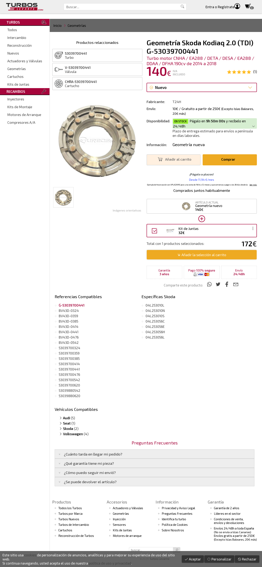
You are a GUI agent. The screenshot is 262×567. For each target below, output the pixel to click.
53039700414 (69, 364)
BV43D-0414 (68, 326)
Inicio (57, 25)
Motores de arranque (127, 535)
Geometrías (16, 69)
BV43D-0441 (68, 332)
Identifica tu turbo (174, 519)
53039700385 (69, 358)
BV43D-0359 (68, 316)
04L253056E (155, 326)
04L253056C (155, 321)
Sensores (119, 524)
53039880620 (69, 396)
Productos (61, 501)
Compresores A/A (21, 122)
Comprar (229, 159)
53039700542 (69, 380)
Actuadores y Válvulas (24, 61)
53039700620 (69, 385)
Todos (12, 30)
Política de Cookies (175, 524)
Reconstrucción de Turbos (76, 535)
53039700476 (69, 374)
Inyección (119, 519)
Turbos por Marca (70, 513)
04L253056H (155, 332)
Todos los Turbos (70, 508)
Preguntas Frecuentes (177, 513)
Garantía (216, 501)
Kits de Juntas (18, 84)
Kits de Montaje (19, 107)
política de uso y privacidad (110, 563)
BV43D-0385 (68, 321)
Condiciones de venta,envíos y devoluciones (229, 521)
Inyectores (15, 99)
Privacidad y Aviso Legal (178, 508)
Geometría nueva (189, 144)
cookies (30, 555)
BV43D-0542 (69, 342)
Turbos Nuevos (68, 519)
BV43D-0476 (69, 337)
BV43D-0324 (69, 310)
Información (167, 501)
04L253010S (155, 316)
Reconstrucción (19, 45)
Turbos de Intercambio (73, 524)
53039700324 (69, 348)
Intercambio (16, 37)
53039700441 (69, 369)
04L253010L (155, 305)
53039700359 (69, 353)
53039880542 (69, 390)
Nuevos (13, 53)
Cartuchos (15, 76)
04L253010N (155, 310)
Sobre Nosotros (173, 530)
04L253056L (155, 337)
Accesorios (117, 501)
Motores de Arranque (24, 114)
